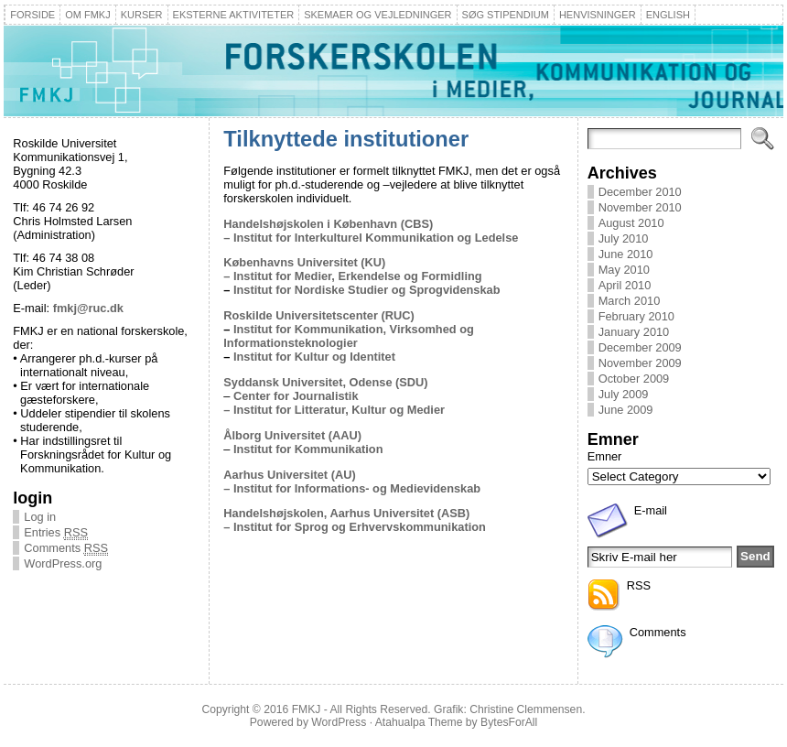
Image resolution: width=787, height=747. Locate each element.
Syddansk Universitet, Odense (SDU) (325, 382)
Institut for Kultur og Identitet (314, 356)
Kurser (142, 14)
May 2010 (624, 269)
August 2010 (631, 223)
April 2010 (625, 285)
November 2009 (640, 363)
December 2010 (640, 192)
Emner (605, 456)
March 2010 (629, 301)
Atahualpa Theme (419, 722)
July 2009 (623, 394)
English (668, 14)
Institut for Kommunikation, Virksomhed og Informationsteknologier (348, 336)
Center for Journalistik (296, 396)
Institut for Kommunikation (308, 449)
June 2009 (625, 410)
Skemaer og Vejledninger (377, 14)
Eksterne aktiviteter (234, 14)
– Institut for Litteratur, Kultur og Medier (334, 410)
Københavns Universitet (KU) (304, 262)
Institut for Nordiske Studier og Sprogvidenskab (367, 290)
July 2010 (623, 238)
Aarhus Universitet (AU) (289, 475)
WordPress (338, 722)
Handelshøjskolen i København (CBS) (328, 224)
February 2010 (636, 316)
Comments (66, 548)
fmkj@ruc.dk (88, 308)
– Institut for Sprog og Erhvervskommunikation (354, 527)
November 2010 (640, 207)
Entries (56, 532)
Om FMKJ (88, 14)
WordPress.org (63, 563)
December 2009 (640, 347)
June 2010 (625, 254)
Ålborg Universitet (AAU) (292, 435)
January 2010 (634, 332)
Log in (40, 517)
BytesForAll (508, 722)
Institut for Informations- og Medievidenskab (355, 488)
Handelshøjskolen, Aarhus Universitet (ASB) (346, 513)
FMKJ (306, 709)
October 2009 (634, 378)
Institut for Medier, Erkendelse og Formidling (357, 276)
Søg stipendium (505, 14)
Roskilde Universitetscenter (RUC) (318, 315)
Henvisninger (597, 14)
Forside (32, 14)
